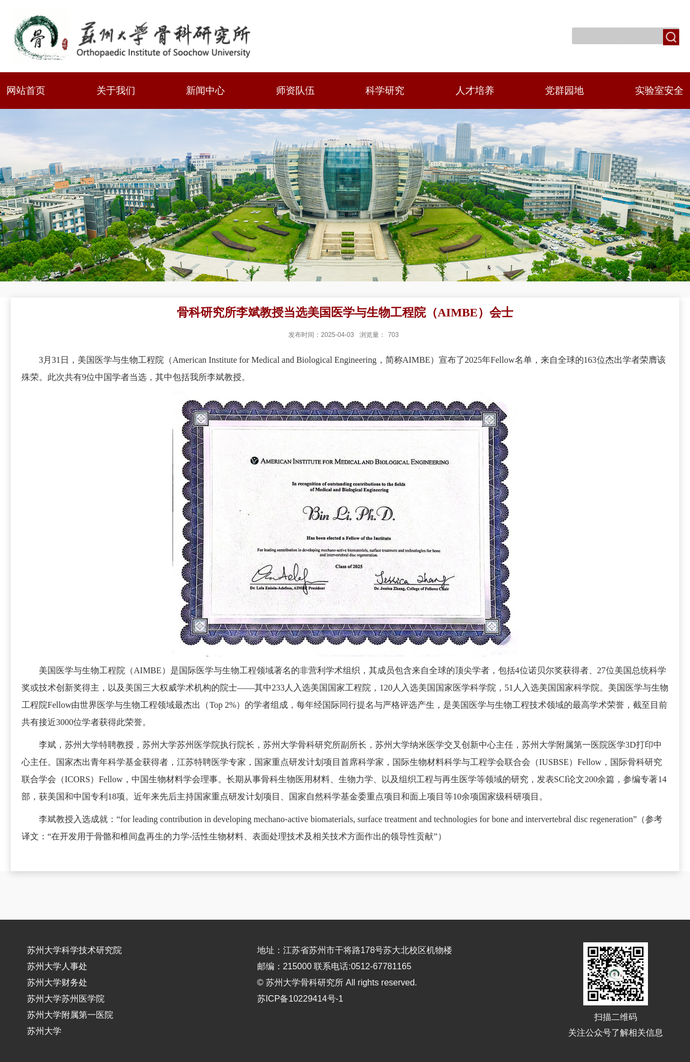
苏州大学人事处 (57, 966)
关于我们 (115, 90)
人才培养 (475, 90)
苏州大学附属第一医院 (70, 1014)
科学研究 (384, 90)
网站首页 (25, 90)
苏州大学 (44, 1031)
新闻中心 (205, 90)
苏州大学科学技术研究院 (74, 950)
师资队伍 (295, 90)
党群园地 (564, 90)
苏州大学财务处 (57, 982)
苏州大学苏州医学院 (66, 998)
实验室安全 (659, 90)
